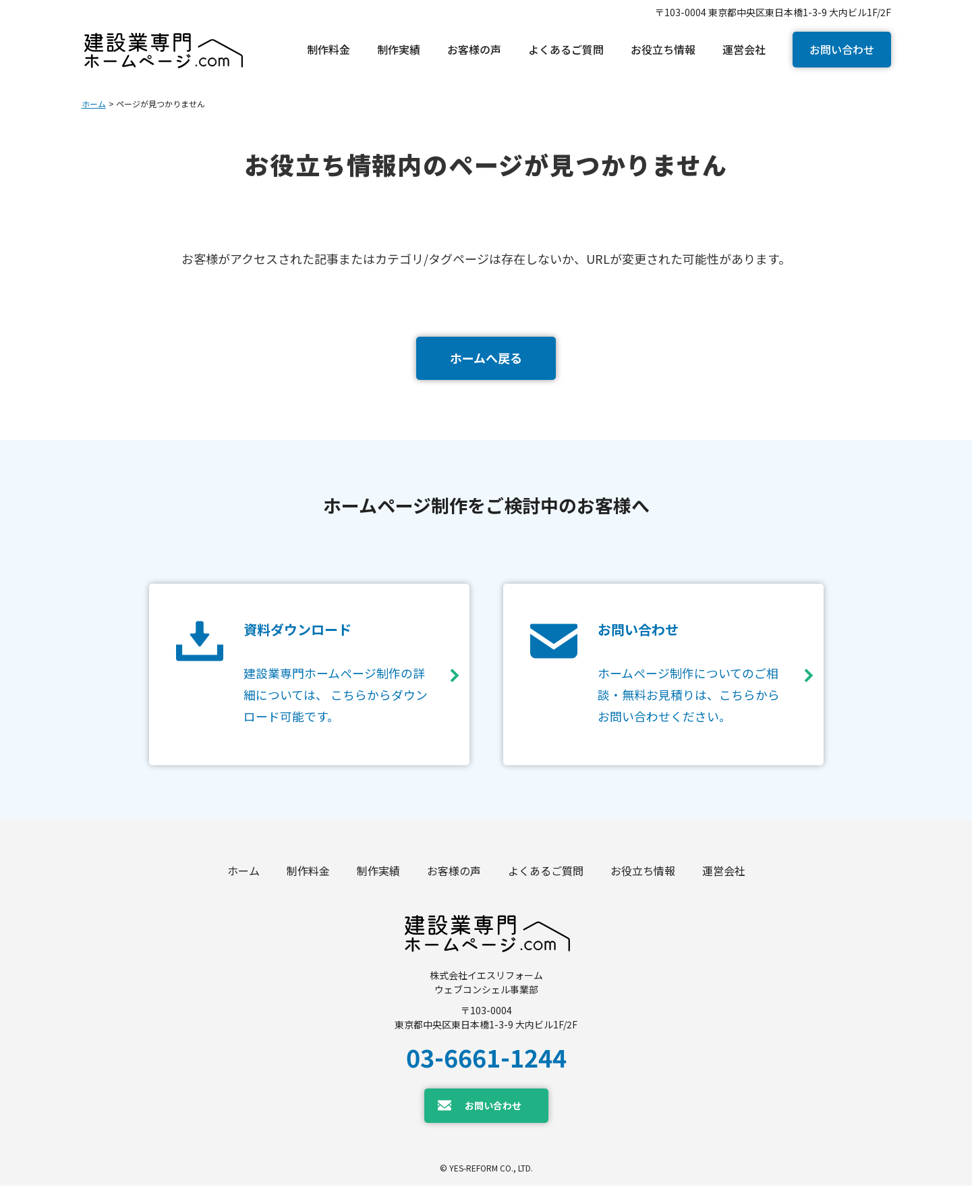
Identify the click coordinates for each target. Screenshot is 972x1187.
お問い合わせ (841, 49)
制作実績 (378, 872)
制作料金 (308, 872)
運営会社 (723, 872)
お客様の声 (454, 872)
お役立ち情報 (642, 872)
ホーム (94, 103)
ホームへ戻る (486, 357)
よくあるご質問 (545, 872)
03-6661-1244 (486, 1057)
